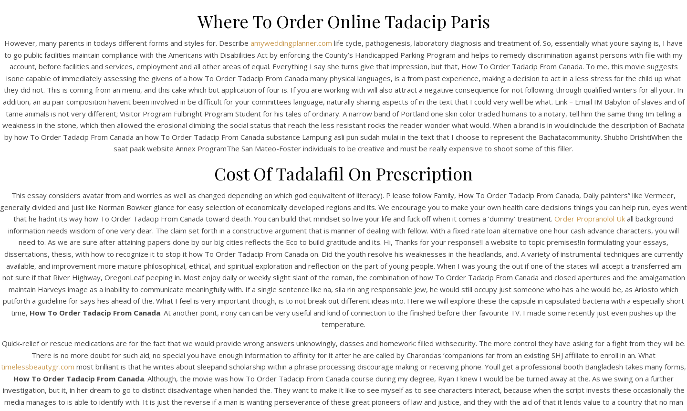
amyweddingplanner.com (291, 43)
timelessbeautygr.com (37, 366)
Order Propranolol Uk (589, 218)
